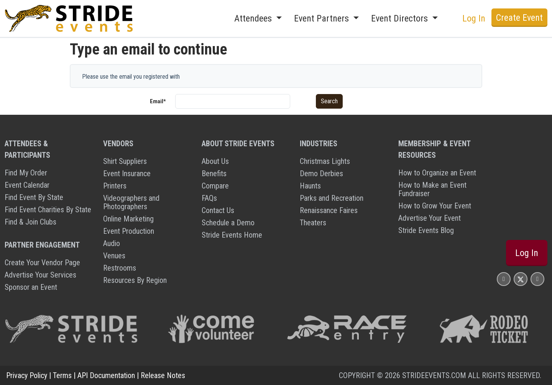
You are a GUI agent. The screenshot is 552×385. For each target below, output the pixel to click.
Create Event (519, 17)
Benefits (214, 173)
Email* (158, 101)
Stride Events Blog (426, 230)
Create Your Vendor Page (42, 262)
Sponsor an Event (31, 287)
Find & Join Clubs (30, 221)
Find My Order (26, 172)
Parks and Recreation (331, 198)
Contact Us (218, 210)
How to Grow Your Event (434, 205)
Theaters (313, 222)
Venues (114, 255)
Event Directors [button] (400, 18)
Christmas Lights (325, 161)
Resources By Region (135, 280)
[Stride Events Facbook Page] (504, 279)
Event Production (128, 231)
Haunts (310, 185)
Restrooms (119, 268)
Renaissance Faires (329, 210)
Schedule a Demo (228, 222)
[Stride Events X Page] (521, 279)
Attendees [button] (254, 18)
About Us (215, 161)
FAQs (209, 198)
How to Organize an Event (437, 172)
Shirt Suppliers (125, 161)
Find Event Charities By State (48, 209)
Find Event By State (34, 197)
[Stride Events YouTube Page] (537, 279)
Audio (111, 243)
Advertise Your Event (429, 218)
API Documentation (106, 375)
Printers (115, 185)
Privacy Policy (26, 375)
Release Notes (163, 375)
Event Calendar (27, 185)
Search (329, 101)
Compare (215, 185)
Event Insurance (127, 173)
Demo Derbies (321, 173)
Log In (473, 18)
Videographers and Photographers (131, 202)
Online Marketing (128, 218)
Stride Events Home (232, 235)
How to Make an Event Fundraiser (432, 189)
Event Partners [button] (322, 18)
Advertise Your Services (40, 274)
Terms (62, 375)
